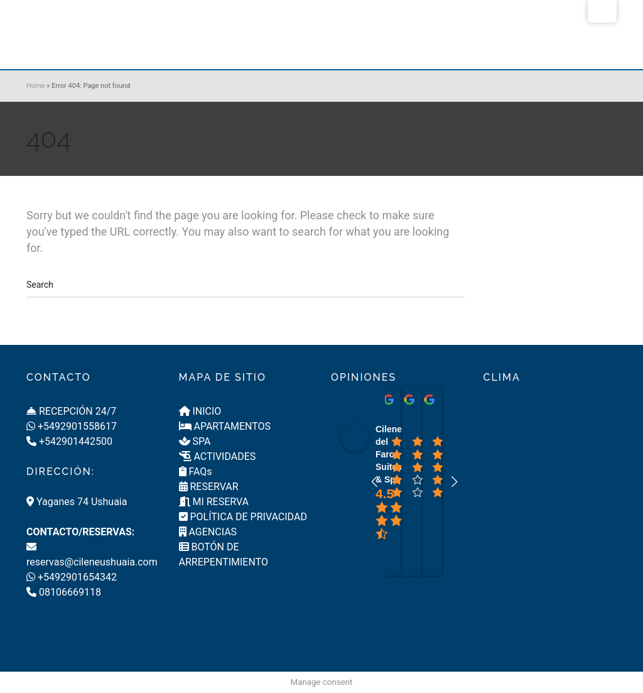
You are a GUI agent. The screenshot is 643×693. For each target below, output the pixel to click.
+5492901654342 (71, 577)
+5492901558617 (71, 426)
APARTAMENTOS (225, 426)
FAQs (195, 471)
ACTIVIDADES (217, 456)
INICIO (200, 411)
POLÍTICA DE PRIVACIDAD (243, 517)
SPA (195, 441)
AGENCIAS (208, 532)
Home (35, 86)
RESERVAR (209, 487)
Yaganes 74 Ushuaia (76, 502)
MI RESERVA (214, 502)
